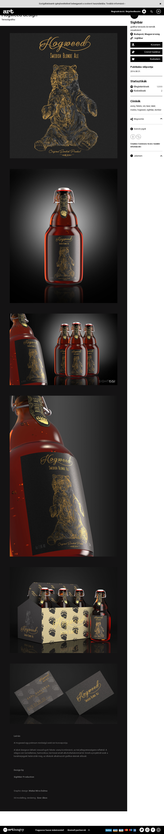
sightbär (150, 110)
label (153, 106)
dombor (158, 110)
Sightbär (136, 22)
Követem (155, 44)
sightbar (139, 38)
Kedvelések (140, 90)
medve (133, 110)
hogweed (141, 110)
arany (132, 106)
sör (144, 106)
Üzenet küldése (152, 51)
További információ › (115, 3)
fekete (139, 106)
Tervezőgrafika (8, 19)
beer (148, 106)
